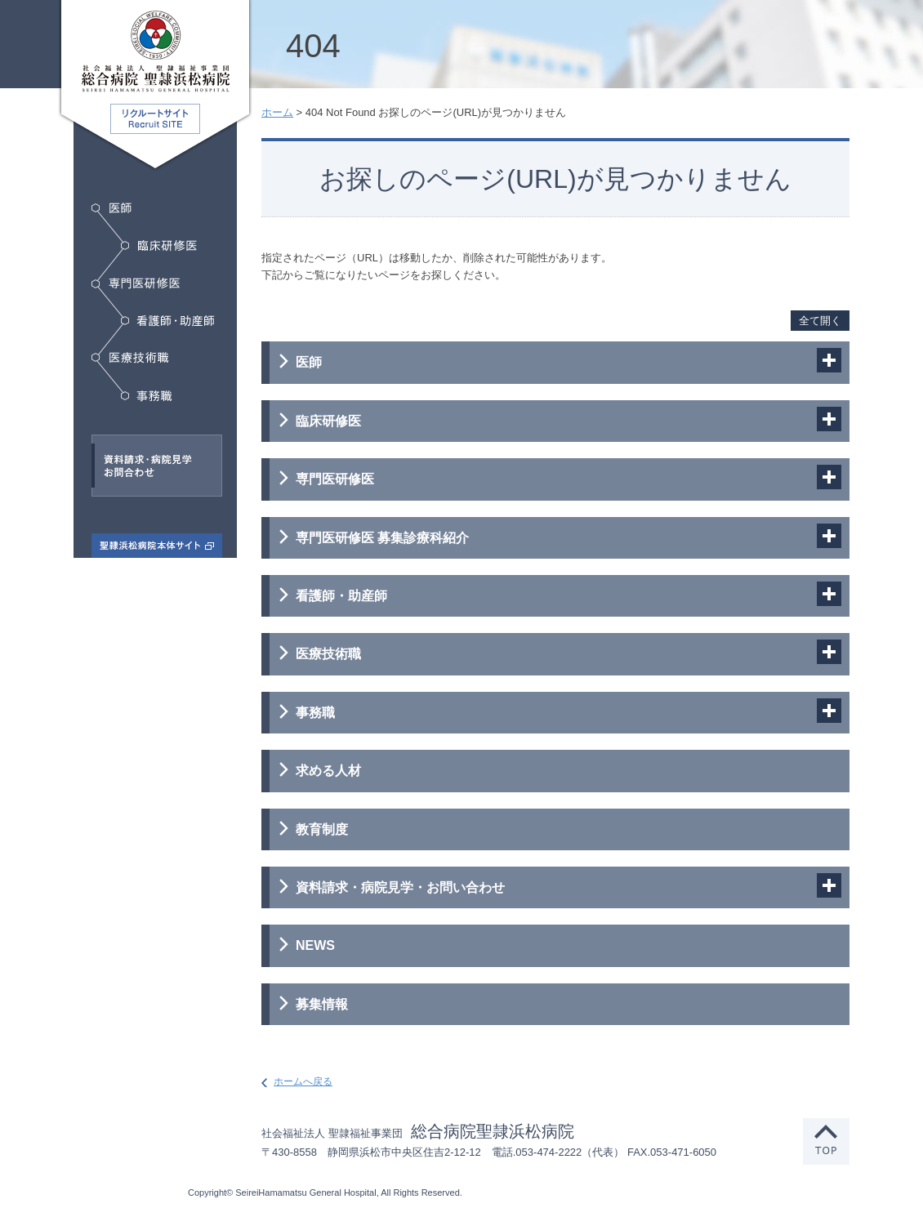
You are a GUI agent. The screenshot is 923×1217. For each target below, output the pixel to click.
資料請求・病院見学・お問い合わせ (400, 887)
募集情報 (322, 1004)
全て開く (820, 320)
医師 (111, 208)
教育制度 (322, 829)
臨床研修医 (159, 246)
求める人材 (328, 771)
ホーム (277, 112)
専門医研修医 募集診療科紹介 (382, 538)
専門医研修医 (135, 283)
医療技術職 (132, 357)
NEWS (315, 945)
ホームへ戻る (303, 1081)
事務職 (146, 396)
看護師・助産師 (168, 321)
